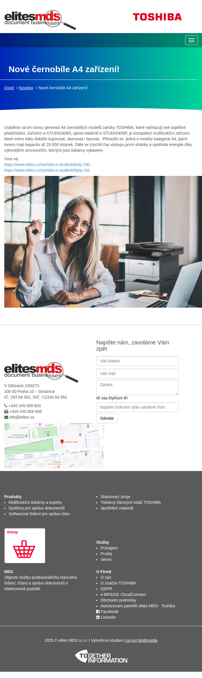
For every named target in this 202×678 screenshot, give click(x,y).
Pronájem (109, 548)
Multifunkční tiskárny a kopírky (35, 502)
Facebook (107, 611)
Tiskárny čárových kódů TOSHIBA (130, 502)
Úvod (9, 88)
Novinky (26, 88)
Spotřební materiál (116, 508)
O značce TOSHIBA (118, 583)
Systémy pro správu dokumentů (37, 508)
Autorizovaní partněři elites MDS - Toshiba (137, 606)
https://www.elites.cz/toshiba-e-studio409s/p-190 (47, 164)
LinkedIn (106, 617)
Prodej (106, 553)
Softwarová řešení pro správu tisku (39, 513)
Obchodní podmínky (118, 600)
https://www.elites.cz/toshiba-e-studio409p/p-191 (47, 170)
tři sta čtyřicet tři (112, 398)
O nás (105, 577)
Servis (106, 559)
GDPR (106, 588)
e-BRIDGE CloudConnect (123, 594)
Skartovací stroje (115, 496)
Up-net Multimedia (141, 640)
